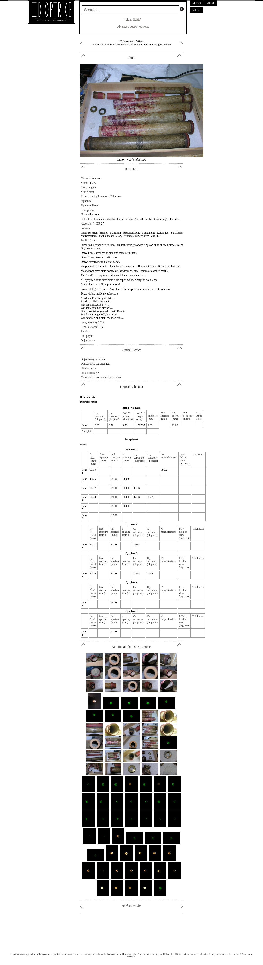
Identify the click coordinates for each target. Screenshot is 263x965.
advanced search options (133, 26)
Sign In (196, 9)
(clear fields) (133, 19)
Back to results (131, 906)
